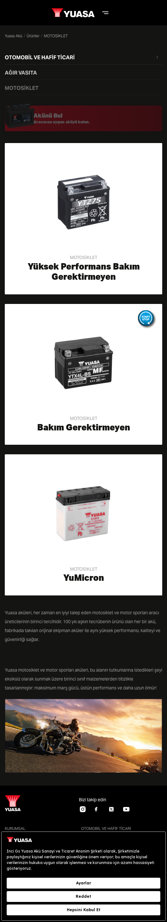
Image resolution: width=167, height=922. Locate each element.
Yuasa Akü (13, 35)
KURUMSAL (15, 828)
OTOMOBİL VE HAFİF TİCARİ (106, 828)
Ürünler (33, 35)
